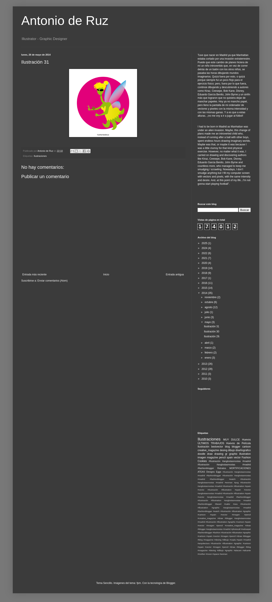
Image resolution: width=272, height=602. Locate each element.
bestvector (217, 446)
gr (226, 453)
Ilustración (203, 446)
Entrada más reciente (34, 274)
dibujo (231, 450)
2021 (205, 258)
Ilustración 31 (211, 326)
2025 (205, 243)
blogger (236, 446)
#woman (223, 554)
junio (208, 317)
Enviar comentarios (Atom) (52, 280)
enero (208, 357)
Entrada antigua (175, 274)
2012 (205, 368)
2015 (205, 287)
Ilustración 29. (212, 336)
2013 (205, 363)
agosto (209, 307)
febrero (209, 352)
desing (223, 450)
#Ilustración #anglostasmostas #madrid (230, 461)
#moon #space (212, 554)
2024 (205, 248)
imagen (202, 457)
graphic (233, 453)
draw (209, 453)
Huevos (246, 439)
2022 (205, 253)
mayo (208, 322)
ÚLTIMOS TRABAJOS (211, 443)
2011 (205, 373)
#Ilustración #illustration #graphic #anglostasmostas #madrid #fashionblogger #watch (224, 507)
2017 (205, 278)
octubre (209, 302)
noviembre (211, 297)
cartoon (246, 446)
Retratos (221, 468)
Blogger (170, 583)
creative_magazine (208, 450)
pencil (222, 457)
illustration (245, 453)
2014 (205, 293)
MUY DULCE (231, 439)
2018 (205, 273)
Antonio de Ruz (64, 20)
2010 (205, 378)
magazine (212, 457)
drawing (218, 453)
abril (207, 342)
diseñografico (243, 450)
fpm (139, 583)
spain (230, 457)
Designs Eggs (213, 471)
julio (207, 312)
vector (237, 457)
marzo (208, 347)
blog (227, 446)
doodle (201, 453)
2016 (205, 283)
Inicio (106, 274)
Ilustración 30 (211, 331)
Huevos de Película (238, 443)
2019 (205, 268)
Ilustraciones (40, 156)
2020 (205, 263)
